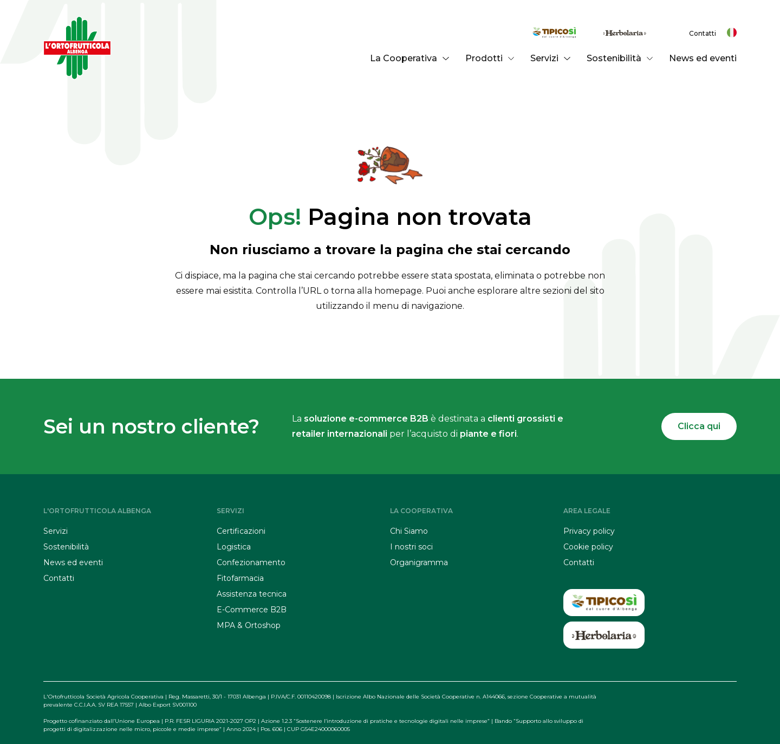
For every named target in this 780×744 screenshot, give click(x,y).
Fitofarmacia (240, 578)
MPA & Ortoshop (249, 625)
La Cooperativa (409, 58)
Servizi (550, 58)
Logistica (234, 547)
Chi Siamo (409, 531)
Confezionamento (251, 562)
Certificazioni (241, 531)
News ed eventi (703, 58)
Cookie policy (588, 547)
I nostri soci (411, 547)
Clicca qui (699, 426)
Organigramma (419, 562)
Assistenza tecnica (252, 594)
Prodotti (489, 58)
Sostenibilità (620, 58)
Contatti (702, 33)
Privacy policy (589, 531)
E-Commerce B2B (252, 609)
